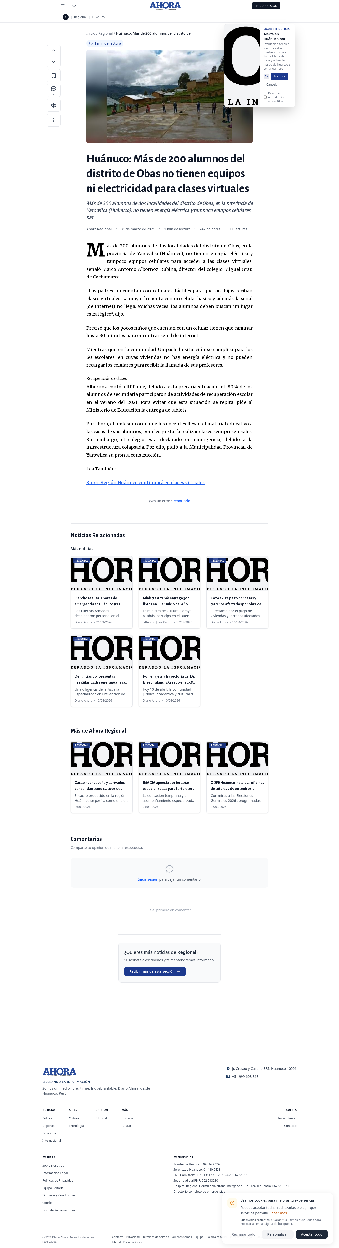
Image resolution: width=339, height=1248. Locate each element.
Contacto (290, 1126)
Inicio (90, 33)
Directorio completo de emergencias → (201, 1191)
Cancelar (272, 89)
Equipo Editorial (53, 1188)
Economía (49, 1133)
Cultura (74, 1118)
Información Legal (55, 1173)
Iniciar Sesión (266, 6)
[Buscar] (74, 6)
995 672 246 (211, 1164)
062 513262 (223, 1175)
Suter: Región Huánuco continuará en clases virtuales (145, 482)
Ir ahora (279, 81)
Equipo (199, 1237)
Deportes (48, 1126)
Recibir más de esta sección (155, 971)
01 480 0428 (211, 1169)
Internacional (51, 1140)
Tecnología (76, 1126)
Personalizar (277, 1234)
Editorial (101, 1118)
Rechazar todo (243, 1234)
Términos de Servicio (156, 1237)
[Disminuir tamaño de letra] (54, 61)
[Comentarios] (54, 90)
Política (47, 1118)
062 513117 (204, 1175)
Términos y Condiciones (58, 1195)
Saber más (278, 1213)
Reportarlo (181, 501)
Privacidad (133, 1237)
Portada (127, 1118)
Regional (80, 17)
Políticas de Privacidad (57, 1180)
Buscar (126, 1126)
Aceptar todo (312, 1234)
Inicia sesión (147, 879)
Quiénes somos (182, 1237)
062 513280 (210, 1180)
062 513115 (241, 1175)
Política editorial (217, 1237)
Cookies (47, 1203)
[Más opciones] (54, 120)
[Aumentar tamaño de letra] (54, 50)
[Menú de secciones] (63, 6)
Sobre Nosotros (53, 1166)
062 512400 (251, 1186)
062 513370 (280, 1186)
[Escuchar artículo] (54, 105)
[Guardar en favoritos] (54, 75)
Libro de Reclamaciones (58, 1210)
